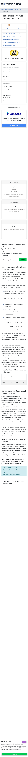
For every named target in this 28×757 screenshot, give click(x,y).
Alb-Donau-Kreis (18, 9)
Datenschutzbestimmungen (17, 751)
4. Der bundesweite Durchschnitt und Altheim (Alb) (12, 36)
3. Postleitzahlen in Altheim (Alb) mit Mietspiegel (12, 33)
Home (2, 9)
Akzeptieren (14, 754)
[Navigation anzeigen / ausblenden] (25, 4)
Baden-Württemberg (9, 9)
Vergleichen (23, 259)
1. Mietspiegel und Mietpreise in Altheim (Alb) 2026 (12, 28)
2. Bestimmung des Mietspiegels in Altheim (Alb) (12, 30)
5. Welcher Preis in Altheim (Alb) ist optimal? (11, 39)
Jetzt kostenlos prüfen (14, 125)
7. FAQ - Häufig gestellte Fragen (9, 45)
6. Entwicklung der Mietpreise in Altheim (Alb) (11, 42)
